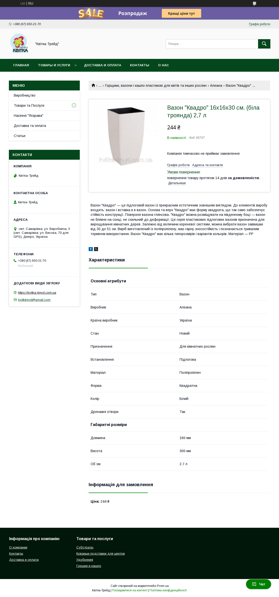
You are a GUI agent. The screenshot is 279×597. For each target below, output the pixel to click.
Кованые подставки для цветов (100, 553)
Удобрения (84, 560)
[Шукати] (264, 44)
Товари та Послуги (29, 105)
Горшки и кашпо (88, 566)
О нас (163, 65)
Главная (21, 65)
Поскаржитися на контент (129, 590)
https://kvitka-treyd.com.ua (37, 292)
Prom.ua (163, 586)
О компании (18, 547)
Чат (258, 584)
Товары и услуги (54, 65)
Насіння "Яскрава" (28, 116)
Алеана (216, 85)
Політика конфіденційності (168, 590)
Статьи (19, 136)
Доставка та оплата (30, 126)
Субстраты (84, 547)
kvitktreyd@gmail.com (34, 300)
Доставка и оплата (102, 65)
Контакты (139, 65)
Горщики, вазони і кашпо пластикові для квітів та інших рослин (156, 85)
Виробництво (24, 95)
